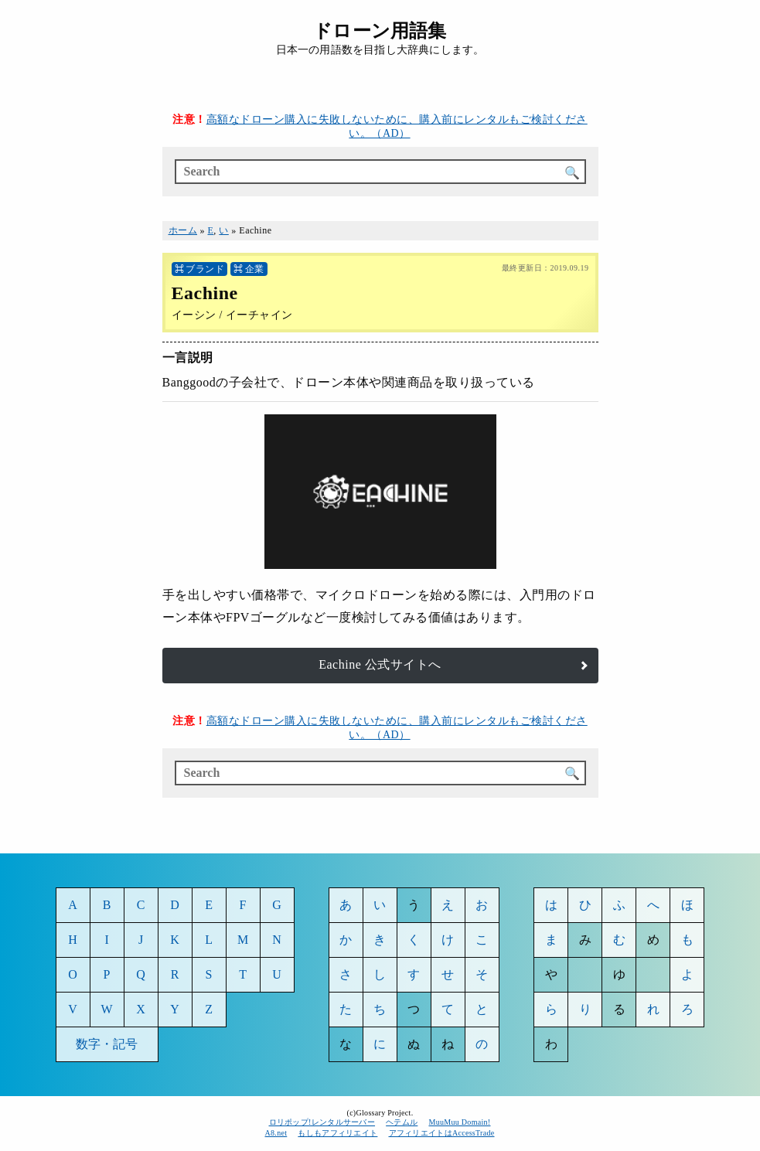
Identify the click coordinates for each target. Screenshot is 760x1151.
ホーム (183, 230)
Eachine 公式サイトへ (380, 664)
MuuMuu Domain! (459, 1122)
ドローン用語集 (379, 31)
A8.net (276, 1133)
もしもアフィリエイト (337, 1133)
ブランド (205, 269)
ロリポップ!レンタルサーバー (322, 1122)
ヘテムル (401, 1122)
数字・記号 (107, 1044)
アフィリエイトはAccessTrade (442, 1133)
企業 (254, 269)
